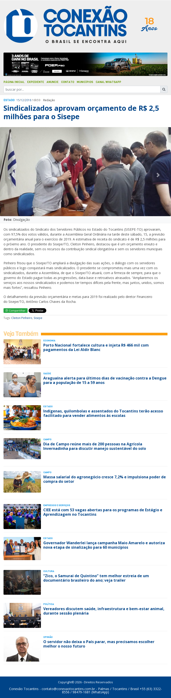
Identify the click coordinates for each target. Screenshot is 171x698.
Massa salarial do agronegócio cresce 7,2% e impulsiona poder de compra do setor (104, 479)
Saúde (47, 373)
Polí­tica (48, 604)
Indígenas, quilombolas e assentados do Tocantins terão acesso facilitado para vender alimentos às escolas (103, 413)
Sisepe (38, 318)
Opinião (48, 637)
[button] (13, 175)
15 (18, 100)
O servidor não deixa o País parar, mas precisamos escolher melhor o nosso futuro (98, 644)
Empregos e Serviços (56, 505)
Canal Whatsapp (108, 82)
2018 (28, 100)
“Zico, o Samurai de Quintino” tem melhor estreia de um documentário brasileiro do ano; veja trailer (96, 578)
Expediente (35, 82)
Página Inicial (14, 82)
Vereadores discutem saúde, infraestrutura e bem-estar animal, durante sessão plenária (103, 611)
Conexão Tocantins (24, 689)
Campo (47, 439)
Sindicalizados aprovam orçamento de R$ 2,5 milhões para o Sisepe (81, 112)
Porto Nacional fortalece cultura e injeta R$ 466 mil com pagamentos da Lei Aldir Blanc (96, 347)
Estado (9, 100)
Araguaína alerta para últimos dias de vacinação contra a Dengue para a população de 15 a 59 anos (105, 380)
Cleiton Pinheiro (21, 318)
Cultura (48, 571)
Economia (49, 340)
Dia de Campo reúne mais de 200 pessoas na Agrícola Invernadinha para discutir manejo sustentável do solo (94, 446)
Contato (67, 82)
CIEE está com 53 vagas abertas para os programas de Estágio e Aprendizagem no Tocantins (102, 512)
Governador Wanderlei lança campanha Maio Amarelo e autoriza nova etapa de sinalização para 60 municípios (104, 545)
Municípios (85, 82)
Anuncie (52, 82)
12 (22, 100)
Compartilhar (15, 310)
